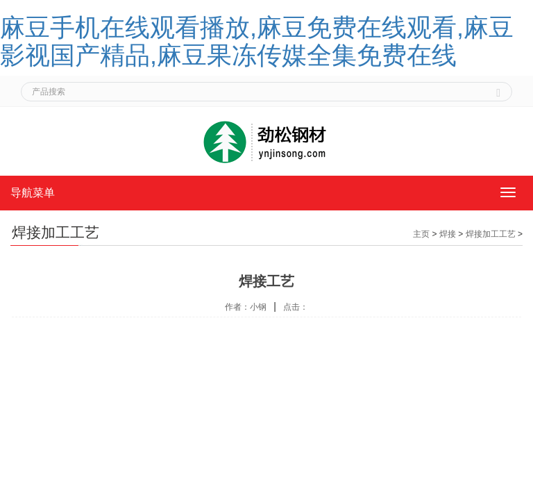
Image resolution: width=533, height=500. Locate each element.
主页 (421, 234)
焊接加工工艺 (491, 234)
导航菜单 (32, 193)
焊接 (447, 234)
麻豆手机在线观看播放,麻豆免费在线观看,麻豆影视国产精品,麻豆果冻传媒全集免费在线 (257, 41)
